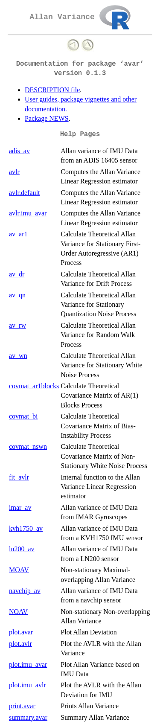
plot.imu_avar (28, 664)
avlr (14, 171)
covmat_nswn (28, 446)
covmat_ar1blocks (34, 386)
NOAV (18, 611)
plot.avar (21, 632)
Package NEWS (47, 118)
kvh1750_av (26, 528)
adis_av (19, 150)
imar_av (20, 507)
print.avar (22, 706)
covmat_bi (23, 416)
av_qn (17, 295)
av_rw (17, 325)
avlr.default (24, 192)
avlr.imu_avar (28, 213)
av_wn (18, 355)
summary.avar (28, 717)
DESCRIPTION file (52, 89)
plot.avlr (20, 643)
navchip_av (25, 590)
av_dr (16, 274)
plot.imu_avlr (27, 685)
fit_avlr (19, 477)
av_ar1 (18, 234)
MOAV (19, 569)
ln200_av (22, 549)
